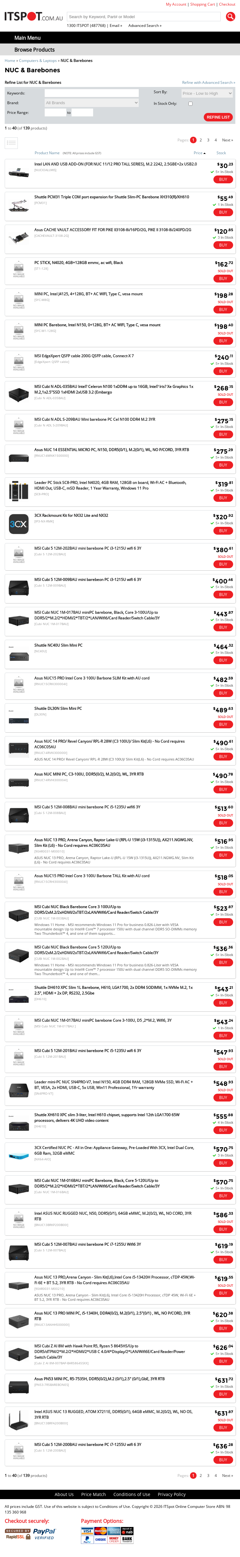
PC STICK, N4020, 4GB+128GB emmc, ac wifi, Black (78, 262)
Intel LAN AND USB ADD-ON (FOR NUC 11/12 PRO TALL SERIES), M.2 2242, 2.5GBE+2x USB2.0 (115, 164)
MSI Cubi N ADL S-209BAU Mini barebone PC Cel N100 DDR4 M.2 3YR (94, 419)
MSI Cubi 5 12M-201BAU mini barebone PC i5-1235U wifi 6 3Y (87, 1050)
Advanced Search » (145, 25)
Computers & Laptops (38, 60)
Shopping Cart (202, 4)
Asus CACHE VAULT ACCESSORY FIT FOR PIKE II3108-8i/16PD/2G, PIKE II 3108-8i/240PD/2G (112, 229)
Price (200, 152)
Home (10, 60)
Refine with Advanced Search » (208, 82)
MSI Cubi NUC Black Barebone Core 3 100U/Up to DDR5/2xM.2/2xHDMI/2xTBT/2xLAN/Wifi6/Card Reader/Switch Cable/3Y (96, 909)
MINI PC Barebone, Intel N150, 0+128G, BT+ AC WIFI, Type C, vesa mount (97, 325)
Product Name (47, 152)
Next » (227, 140)
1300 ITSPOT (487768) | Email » (94, 25)
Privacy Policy (172, 1494)
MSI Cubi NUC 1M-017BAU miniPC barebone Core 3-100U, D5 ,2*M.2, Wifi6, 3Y (103, 1020)
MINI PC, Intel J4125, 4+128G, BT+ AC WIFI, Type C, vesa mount (88, 294)
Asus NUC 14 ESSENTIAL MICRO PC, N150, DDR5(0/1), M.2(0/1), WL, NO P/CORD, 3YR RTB (111, 449)
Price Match (93, 1494)
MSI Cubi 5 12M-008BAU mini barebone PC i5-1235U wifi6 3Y (87, 807)
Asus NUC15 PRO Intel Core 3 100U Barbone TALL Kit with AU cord (91, 875)
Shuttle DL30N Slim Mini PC (58, 708)
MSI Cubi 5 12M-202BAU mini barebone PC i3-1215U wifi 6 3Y (87, 548)
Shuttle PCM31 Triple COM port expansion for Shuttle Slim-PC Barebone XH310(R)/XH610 (111, 197)
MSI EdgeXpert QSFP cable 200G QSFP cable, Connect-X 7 (84, 356)
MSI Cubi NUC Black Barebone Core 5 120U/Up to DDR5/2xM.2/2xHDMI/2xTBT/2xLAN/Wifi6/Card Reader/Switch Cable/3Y (96, 949)
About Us (64, 1494)
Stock (221, 152)
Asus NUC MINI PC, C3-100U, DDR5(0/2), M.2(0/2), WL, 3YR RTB (89, 774)
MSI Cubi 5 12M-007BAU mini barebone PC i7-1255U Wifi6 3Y (87, 1244)
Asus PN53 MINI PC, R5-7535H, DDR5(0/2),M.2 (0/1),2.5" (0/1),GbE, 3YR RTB (99, 1378)
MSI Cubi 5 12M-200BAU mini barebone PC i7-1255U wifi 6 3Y (87, 1444)
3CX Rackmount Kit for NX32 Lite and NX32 (71, 515)
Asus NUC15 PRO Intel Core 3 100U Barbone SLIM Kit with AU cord (91, 678)
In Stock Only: (173, 103)
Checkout (227, 4)
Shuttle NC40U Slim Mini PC (58, 645)
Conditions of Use (131, 1494)
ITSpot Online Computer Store (189, 1506)
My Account (176, 4)
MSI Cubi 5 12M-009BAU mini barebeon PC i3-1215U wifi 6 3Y (87, 579)
